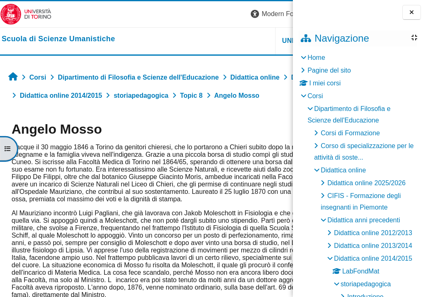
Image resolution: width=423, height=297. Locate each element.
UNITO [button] (191, 40)
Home (316, 57)
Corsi (315, 95)
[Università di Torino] (26, 13)
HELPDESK (240, 40)
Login (278, 13)
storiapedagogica (365, 284)
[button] (177, 14)
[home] (58, 39)
